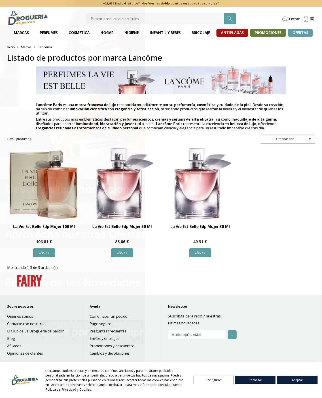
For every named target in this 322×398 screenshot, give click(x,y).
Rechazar (255, 380)
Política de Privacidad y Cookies (68, 389)
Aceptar (297, 380)
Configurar (213, 380)
